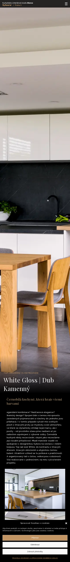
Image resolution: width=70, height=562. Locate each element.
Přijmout (34, 538)
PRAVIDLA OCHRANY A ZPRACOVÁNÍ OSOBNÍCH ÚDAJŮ (35, 558)
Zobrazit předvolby (35, 551)
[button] (66, 523)
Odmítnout (35, 545)
